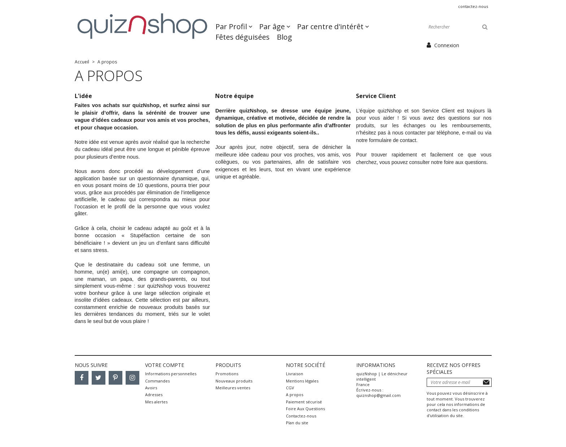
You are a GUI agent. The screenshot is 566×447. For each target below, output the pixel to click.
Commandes (157, 381)
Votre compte (164, 365)
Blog (284, 37)
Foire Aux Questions (305, 408)
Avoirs (151, 387)
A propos (294, 394)
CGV (290, 387)
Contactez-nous (473, 6)
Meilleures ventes (232, 387)
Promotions (226, 373)
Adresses (153, 394)
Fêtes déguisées (242, 37)
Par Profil (232, 26)
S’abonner (486, 382)
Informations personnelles (170, 373)
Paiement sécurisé (304, 401)
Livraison (294, 373)
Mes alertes (156, 401)
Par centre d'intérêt (331, 26)
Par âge (273, 26)
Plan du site (297, 422)
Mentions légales (302, 381)
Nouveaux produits (233, 381)
